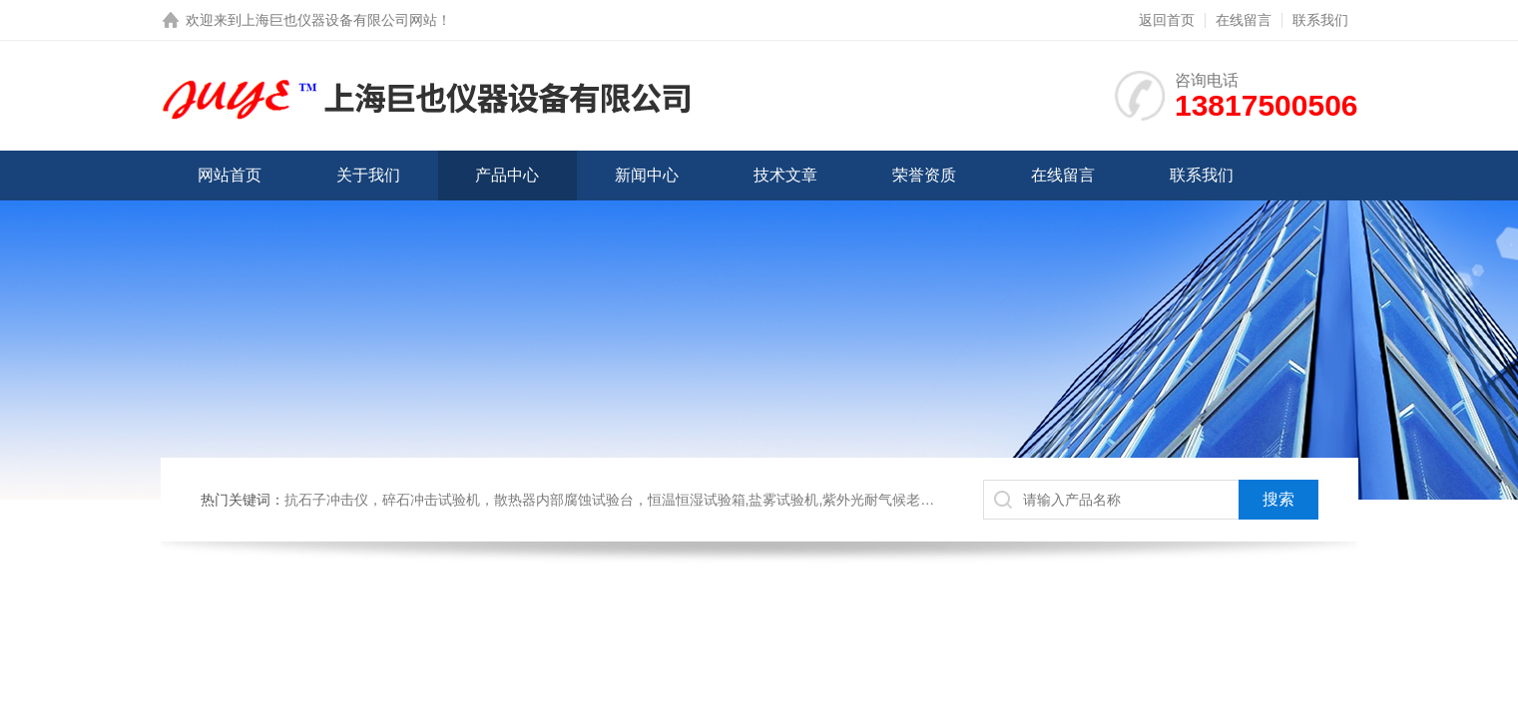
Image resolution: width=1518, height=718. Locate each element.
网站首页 (229, 175)
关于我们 (368, 175)
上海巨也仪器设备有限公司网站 (339, 20)
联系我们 (1320, 20)
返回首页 (1167, 20)
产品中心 (507, 175)
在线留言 (1243, 20)
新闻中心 (647, 175)
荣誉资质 (924, 175)
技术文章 (785, 175)
